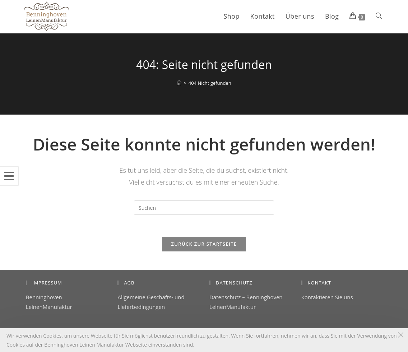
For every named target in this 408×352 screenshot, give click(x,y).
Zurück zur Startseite (204, 244)
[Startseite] (179, 83)
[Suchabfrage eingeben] (204, 207)
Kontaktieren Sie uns (327, 297)
